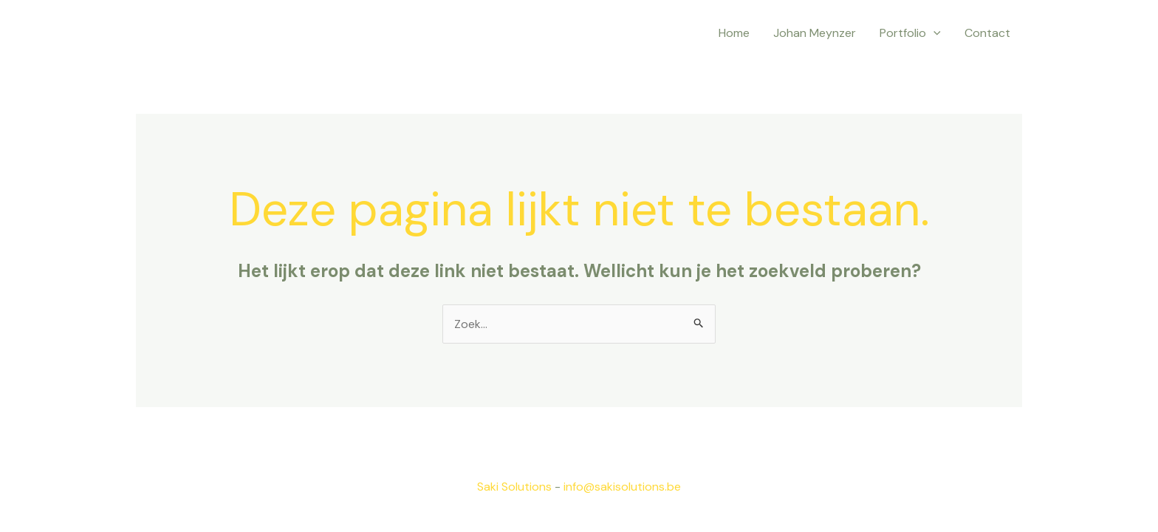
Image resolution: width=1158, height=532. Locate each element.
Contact (987, 33)
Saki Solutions (514, 486)
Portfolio (910, 33)
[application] (933, 33)
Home (734, 33)
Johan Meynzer (814, 33)
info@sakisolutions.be (622, 486)
